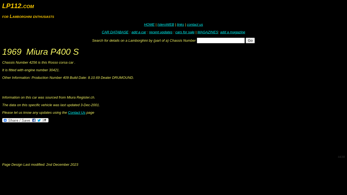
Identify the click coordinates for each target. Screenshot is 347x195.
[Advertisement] (101, 138)
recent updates (160, 32)
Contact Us (76, 112)
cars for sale (185, 32)
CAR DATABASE (115, 32)
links (180, 24)
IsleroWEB (166, 24)
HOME (149, 24)
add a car (138, 32)
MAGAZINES (207, 32)
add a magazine (232, 32)
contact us (195, 24)
